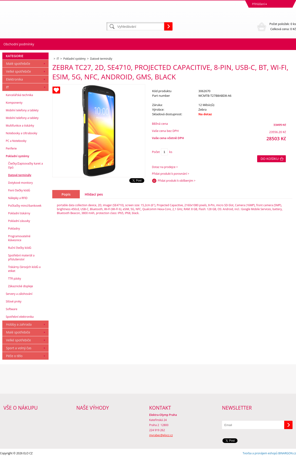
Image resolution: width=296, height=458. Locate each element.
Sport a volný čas (18, 348)
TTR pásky (14, 278)
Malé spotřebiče (18, 63)
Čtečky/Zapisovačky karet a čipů (25, 165)
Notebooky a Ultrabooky (21, 133)
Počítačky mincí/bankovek (24, 206)
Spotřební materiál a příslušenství (21, 257)
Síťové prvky (14, 301)
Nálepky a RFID (18, 198)
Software (11, 309)
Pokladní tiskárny (19, 213)
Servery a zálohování (19, 294)
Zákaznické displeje (20, 286)
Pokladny (14, 229)
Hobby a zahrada (19, 324)
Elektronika (14, 79)
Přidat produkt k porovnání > (170, 174)
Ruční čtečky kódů (19, 248)
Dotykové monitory (20, 183)
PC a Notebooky (16, 141)
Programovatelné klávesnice (19, 238)
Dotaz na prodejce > (165, 167)
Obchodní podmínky (18, 44)
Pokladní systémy (17, 156)
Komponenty (14, 103)
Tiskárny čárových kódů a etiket (24, 269)
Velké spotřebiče (18, 71)
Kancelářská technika (19, 95)
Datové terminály (19, 175)
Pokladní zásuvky (19, 221)
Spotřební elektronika (20, 317)
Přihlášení (258, 4)
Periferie (11, 148)
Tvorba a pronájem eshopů (260, 453)
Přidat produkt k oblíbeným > (176, 181)
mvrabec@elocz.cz (161, 435)
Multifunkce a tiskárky (20, 126)
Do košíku (270, 159)
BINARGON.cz (287, 453)
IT (7, 87)
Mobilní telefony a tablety (22, 110)
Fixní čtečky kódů (19, 190)
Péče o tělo (14, 356)
